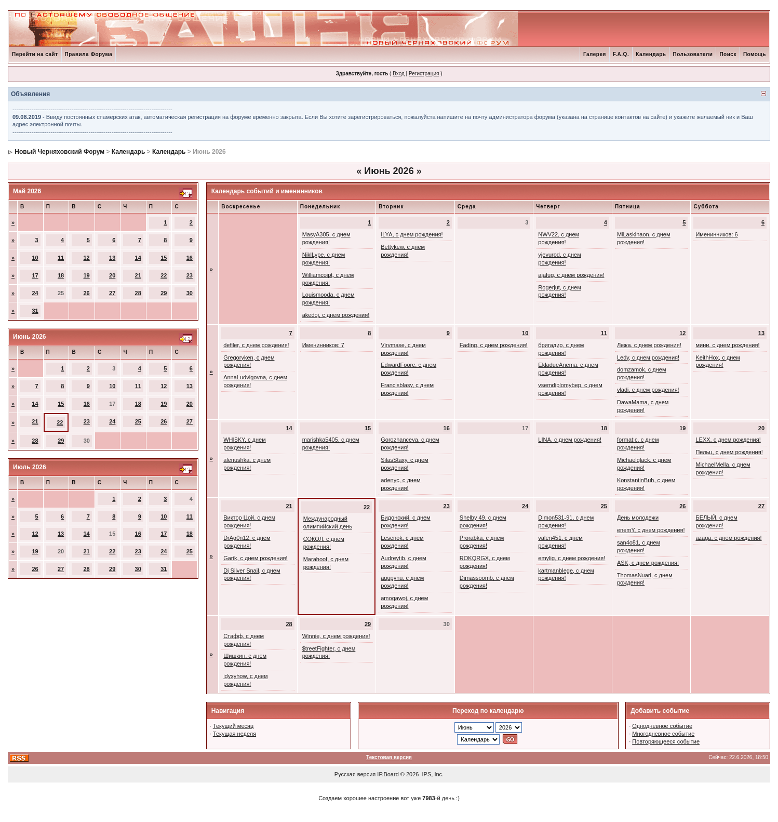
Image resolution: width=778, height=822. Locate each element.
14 (138, 258)
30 (189, 293)
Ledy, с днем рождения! (648, 357)
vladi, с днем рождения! (648, 390)
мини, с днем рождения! (727, 345)
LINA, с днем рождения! (569, 439)
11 (61, 258)
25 (138, 421)
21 (138, 275)
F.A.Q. (621, 54)
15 (163, 258)
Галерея (594, 54)
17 (35, 275)
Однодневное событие (662, 726)
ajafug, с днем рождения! (571, 275)
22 (163, 275)
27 (112, 293)
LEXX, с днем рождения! (727, 439)
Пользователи (693, 54)
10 (35, 258)
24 (35, 293)
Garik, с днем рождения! (255, 558)
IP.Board (387, 774)
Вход (399, 73)
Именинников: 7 (323, 345)
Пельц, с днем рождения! (728, 452)
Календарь (651, 54)
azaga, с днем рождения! (728, 538)
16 (189, 258)
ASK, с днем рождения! (648, 563)
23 (189, 275)
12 (87, 258)
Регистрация (424, 73)
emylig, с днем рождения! (571, 558)
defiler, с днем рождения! (256, 345)
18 (61, 275)
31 (35, 311)
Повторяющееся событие (666, 741)
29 (163, 293)
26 (87, 293)
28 (138, 293)
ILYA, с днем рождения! (411, 234)
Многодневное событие (663, 734)
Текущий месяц (233, 726)
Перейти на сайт (35, 54)
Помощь (754, 54)
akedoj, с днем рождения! (336, 315)
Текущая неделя (234, 734)
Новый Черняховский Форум (59, 151)
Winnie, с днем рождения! (336, 636)
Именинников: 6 (716, 234)
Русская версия (354, 774)
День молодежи (638, 517)
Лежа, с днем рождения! (649, 345)
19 (87, 275)
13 (112, 258)
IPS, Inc (432, 774)
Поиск (727, 54)
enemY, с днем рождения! (651, 530)
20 (112, 275)
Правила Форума (89, 54)
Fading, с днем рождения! (494, 345)
